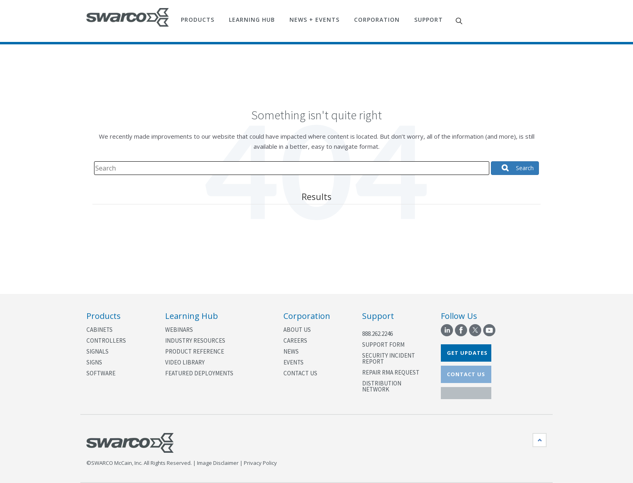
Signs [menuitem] (94, 362)
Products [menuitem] (197, 20)
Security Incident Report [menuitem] (388, 358)
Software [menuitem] (100, 373)
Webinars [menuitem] (179, 330)
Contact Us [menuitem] (300, 373)
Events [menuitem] (293, 362)
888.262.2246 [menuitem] (377, 334)
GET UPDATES (467, 352)
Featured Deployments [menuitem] (199, 373)
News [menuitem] (291, 351)
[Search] (291, 168)
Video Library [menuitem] (185, 362)
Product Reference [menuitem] (194, 351)
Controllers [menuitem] (106, 340)
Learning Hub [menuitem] (252, 20)
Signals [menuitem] (97, 351)
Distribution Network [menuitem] (381, 386)
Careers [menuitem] (295, 340)
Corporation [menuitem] (377, 20)
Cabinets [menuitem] (99, 330)
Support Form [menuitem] (383, 344)
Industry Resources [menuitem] (195, 340)
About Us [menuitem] (297, 330)
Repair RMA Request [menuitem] (390, 372)
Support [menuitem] (428, 20)
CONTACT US (466, 374)
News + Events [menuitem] (314, 20)
